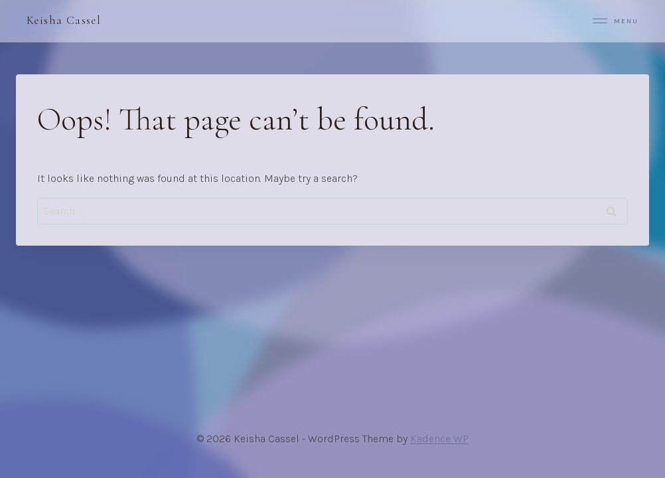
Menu (615, 21)
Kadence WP (439, 438)
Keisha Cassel (64, 20)
